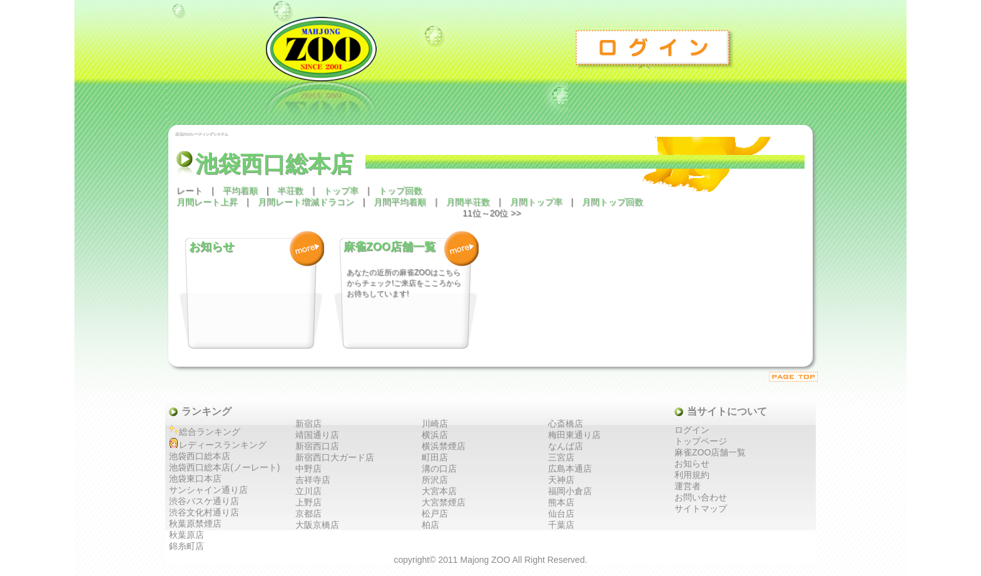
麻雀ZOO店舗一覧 (710, 452)
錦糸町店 (186, 546)
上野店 (308, 502)
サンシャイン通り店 (208, 490)
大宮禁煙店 (443, 502)
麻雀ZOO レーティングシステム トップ (367, 60)
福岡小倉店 (570, 491)
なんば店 (565, 446)
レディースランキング (223, 445)
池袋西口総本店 (199, 456)
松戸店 (435, 514)
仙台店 (561, 514)
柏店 (430, 525)
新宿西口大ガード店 (334, 457)
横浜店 (435, 435)
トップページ (700, 441)
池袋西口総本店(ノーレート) (224, 467)
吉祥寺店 (312, 480)
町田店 (435, 457)
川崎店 (435, 424)
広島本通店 (570, 469)
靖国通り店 (317, 435)
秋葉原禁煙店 (195, 524)
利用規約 (691, 475)
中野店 (308, 469)
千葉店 (561, 525)
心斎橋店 (565, 424)
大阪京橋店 (317, 525)
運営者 (687, 486)
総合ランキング (209, 432)
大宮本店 (439, 491)
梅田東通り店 (574, 435)
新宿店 (308, 424)
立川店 (308, 491)
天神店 (561, 480)
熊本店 (561, 502)
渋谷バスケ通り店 (204, 501)
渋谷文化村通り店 (204, 512)
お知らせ (691, 464)
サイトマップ (700, 509)
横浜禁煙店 (443, 446)
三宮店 (561, 457)
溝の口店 (439, 469)
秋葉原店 (186, 535)
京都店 (308, 514)
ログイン (655, 47)
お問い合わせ (700, 497)
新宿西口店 (317, 446)
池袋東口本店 (195, 479)
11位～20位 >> (491, 213)
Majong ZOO (485, 560)
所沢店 (435, 480)
